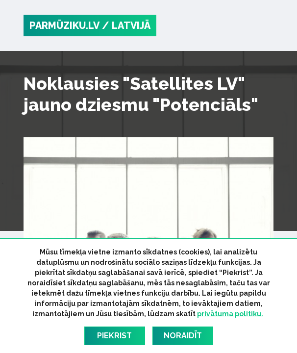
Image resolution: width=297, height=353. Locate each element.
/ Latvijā (126, 25)
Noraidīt (183, 335)
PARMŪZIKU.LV (64, 25)
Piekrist (114, 335)
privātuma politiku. (230, 314)
